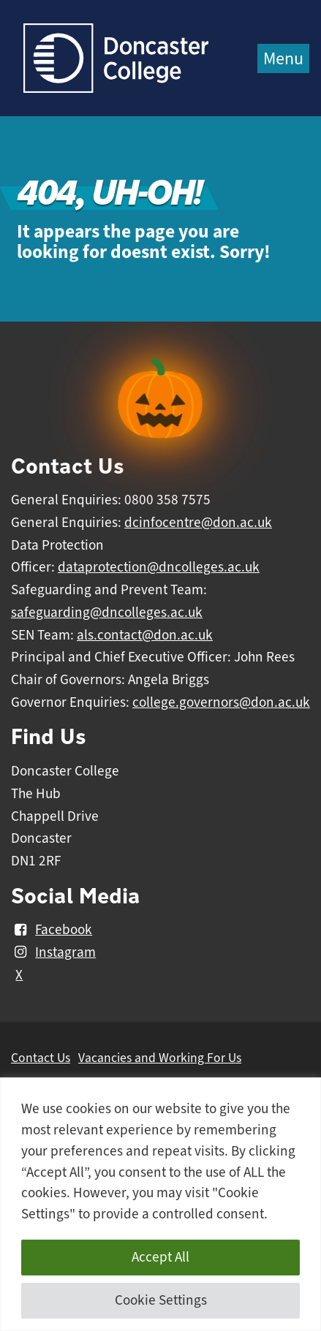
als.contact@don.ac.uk (145, 635)
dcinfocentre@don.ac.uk (198, 522)
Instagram (53, 952)
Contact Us (40, 1058)
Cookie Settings (161, 1300)
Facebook (51, 929)
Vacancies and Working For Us (159, 1058)
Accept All (160, 1257)
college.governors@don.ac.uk (221, 702)
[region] (160, 1204)
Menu (283, 58)
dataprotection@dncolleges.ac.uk (159, 567)
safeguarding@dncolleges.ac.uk (107, 612)
